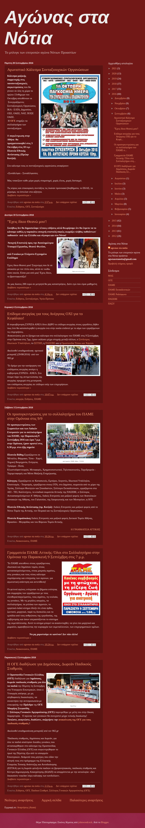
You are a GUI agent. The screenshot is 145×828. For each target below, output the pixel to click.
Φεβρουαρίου (121, 209)
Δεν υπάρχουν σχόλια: (67, 202)
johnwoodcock (85, 822)
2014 (114, 226)
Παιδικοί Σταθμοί (39, 790)
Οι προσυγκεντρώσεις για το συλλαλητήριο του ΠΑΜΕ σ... (126, 147)
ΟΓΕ (28, 206)
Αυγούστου (120, 178)
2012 (114, 236)
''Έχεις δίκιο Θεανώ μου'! (27, 221)
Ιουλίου (119, 183)
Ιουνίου (119, 188)
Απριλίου (119, 199)
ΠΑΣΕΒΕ (50, 343)
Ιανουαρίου (120, 214)
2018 (114, 84)
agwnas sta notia (119, 248)
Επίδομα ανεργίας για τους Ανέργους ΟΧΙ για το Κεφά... (127, 136)
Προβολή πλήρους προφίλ (120, 263)
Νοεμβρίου (120, 103)
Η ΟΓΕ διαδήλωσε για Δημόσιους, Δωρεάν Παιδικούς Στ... (124, 169)
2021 (114, 68)
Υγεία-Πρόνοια (46, 298)
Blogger (104, 822)
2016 (114, 94)
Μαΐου (118, 194)
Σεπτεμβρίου (121, 113)
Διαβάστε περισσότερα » (19, 195)
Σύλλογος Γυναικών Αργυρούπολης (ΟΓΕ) (69, 790)
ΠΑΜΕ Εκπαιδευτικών (119, 289)
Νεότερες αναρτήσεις (19, 800)
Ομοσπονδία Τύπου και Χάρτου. (77, 343)
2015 (114, 220)
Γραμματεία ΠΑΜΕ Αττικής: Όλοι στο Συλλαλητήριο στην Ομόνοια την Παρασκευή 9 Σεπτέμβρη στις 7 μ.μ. (53, 554)
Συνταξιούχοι (37, 206)
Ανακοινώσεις (22, 541)
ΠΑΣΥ (111, 303)
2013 (114, 231)
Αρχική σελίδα (51, 800)
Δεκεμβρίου (121, 98)
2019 (114, 78)
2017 (114, 89)
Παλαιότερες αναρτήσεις (86, 800)
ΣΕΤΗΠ (38, 343)
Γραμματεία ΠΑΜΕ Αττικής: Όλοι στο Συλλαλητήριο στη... (125, 158)
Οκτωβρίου (120, 108)
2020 (114, 73)
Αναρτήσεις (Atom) (26, 807)
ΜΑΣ (110, 275)
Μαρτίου (119, 204)
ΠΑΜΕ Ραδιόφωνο (117, 294)
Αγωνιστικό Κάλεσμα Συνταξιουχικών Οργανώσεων (48, 69)
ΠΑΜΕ (37, 399)
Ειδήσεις (20, 206)
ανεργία (20, 399)
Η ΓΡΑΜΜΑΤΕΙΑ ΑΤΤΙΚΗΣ (85, 529)
